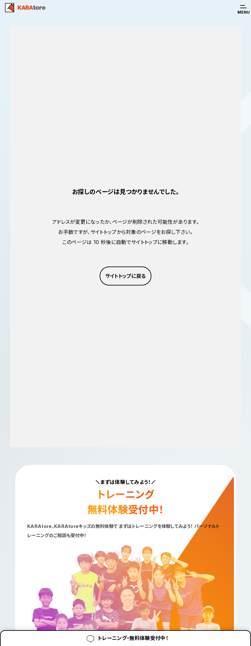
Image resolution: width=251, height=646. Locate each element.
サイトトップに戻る (125, 276)
